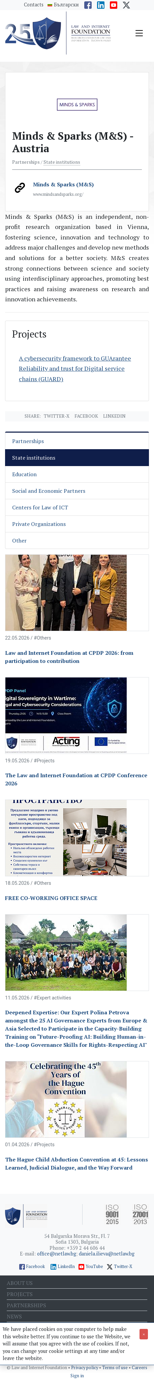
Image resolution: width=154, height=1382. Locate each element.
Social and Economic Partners (48, 490)
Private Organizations (39, 524)
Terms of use (115, 1368)
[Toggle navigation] (139, 33)
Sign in (77, 1376)
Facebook (86, 416)
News (14, 1316)
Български (66, 4)
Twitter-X (56, 416)
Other (19, 540)
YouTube (94, 1266)
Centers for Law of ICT (40, 507)
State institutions (61, 162)
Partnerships (28, 441)
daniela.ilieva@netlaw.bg (106, 1253)
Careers (139, 1368)
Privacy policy (85, 1368)
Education (24, 474)
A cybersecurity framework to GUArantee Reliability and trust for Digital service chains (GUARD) (75, 368)
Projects (20, 1294)
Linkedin (114, 416)
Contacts (33, 4)
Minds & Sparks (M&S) (63, 184)
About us (20, 1283)
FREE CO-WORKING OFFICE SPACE (51, 898)
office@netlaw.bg (56, 1253)
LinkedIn (66, 1266)
